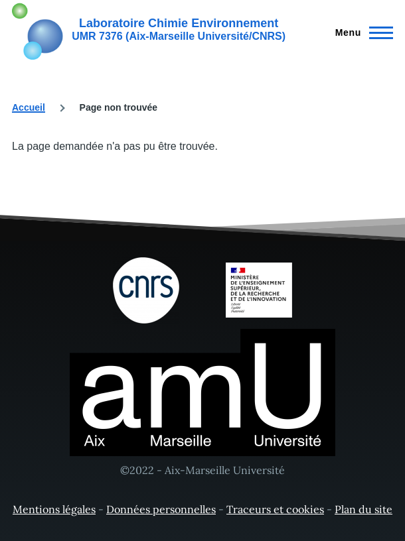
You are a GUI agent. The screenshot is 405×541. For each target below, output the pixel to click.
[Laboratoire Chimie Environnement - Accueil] (148, 30)
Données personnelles (161, 509)
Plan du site (363, 509)
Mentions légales (54, 509)
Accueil (28, 107)
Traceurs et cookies (275, 509)
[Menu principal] (360, 32)
